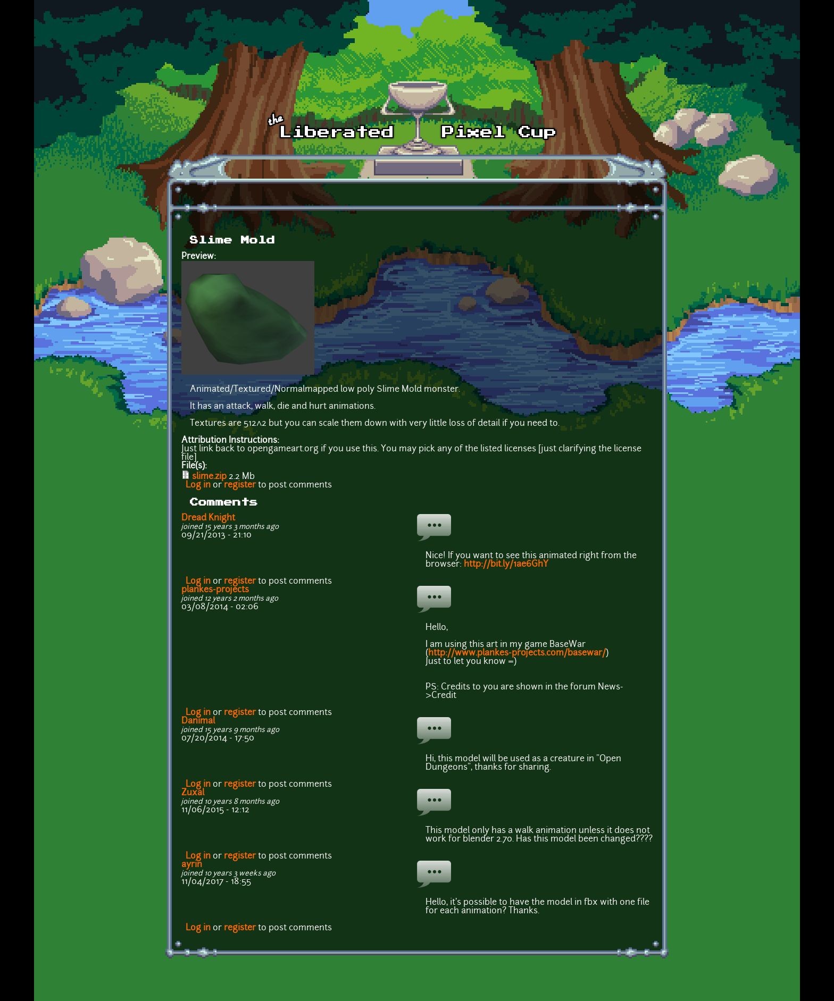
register (240, 485)
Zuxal (192, 793)
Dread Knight (208, 518)
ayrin (191, 865)
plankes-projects (215, 590)
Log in (198, 485)
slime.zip (209, 477)
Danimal (198, 721)
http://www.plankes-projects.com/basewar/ (517, 653)
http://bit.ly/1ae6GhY (506, 564)
